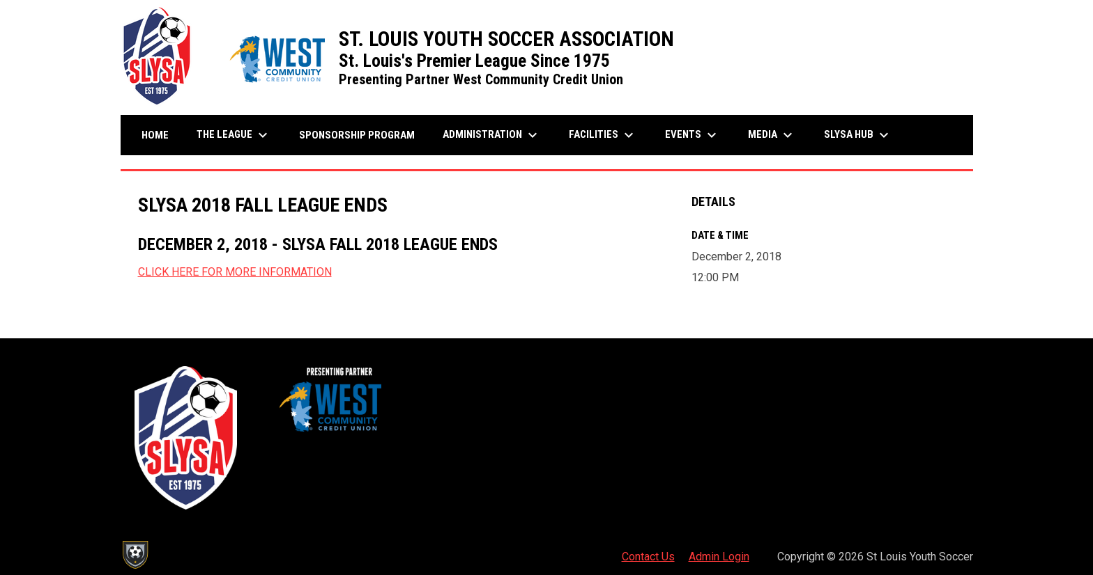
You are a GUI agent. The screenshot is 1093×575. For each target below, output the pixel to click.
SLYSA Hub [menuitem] (858, 135)
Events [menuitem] (692, 135)
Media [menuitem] (772, 135)
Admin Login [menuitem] (719, 556)
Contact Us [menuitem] (648, 556)
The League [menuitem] (234, 135)
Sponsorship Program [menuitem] (362, 134)
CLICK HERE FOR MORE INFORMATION (235, 271)
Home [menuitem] (155, 135)
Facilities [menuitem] (603, 135)
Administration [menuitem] (492, 135)
